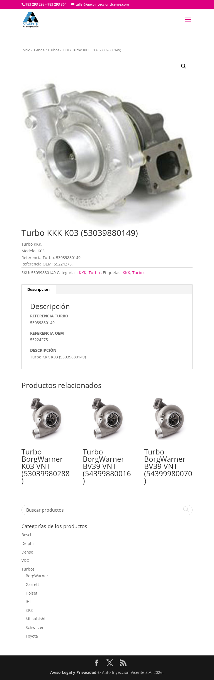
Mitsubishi (35, 618)
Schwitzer (35, 627)
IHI (28, 601)
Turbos (53, 49)
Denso (27, 552)
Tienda (39, 49)
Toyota (32, 636)
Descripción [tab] (38, 289)
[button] (184, 66)
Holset (31, 593)
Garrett (32, 584)
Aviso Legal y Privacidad (73, 672)
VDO (25, 560)
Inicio (25, 49)
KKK (65, 49)
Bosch (27, 534)
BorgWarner (37, 575)
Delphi (27, 543)
